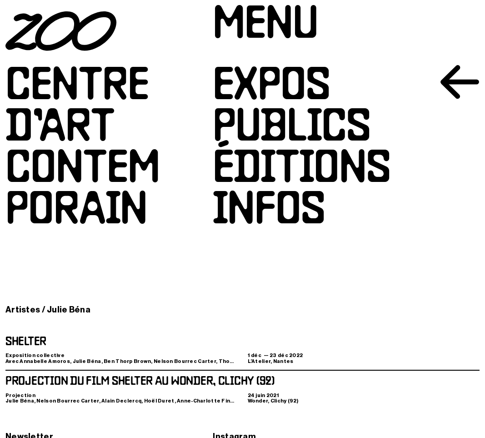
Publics (291, 129)
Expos (271, 87)
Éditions (301, 170)
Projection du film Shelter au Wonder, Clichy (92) (140, 381)
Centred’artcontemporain (82, 150)
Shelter (25, 342)
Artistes (22, 310)
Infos (269, 211)
